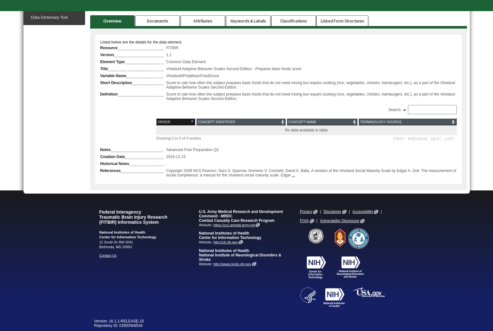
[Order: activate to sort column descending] (176, 122)
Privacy (306, 211)
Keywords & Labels (248, 21)
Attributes (202, 21)
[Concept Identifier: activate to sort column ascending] (241, 122)
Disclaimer (332, 211)
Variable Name (113, 76)
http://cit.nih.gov (225, 242)
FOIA (304, 221)
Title (104, 69)
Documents (157, 21)
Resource (109, 48)
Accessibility (362, 211)
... (293, 175)
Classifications (293, 21)
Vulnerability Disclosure (339, 221)
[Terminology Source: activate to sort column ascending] (407, 122)
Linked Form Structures (342, 21)
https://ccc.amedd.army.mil (234, 225)
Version (107, 55)
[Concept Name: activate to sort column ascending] (322, 122)
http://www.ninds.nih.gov (232, 264)
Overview (112, 21)
